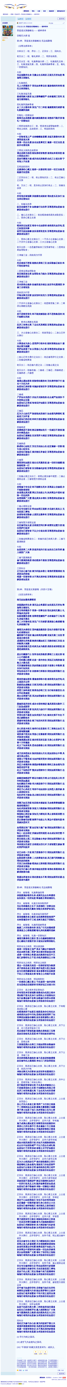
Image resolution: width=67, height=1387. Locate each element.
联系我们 (49, 1377)
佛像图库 (51, 11)
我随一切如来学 (15, 14)
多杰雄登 (5, 23)
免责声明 (42, 1381)
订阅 (59, 1370)
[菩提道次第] (21, 26)
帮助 (33, 11)
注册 (39, 11)
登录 (44, 11)
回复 (20, 1370)
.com (21, 1383)
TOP (62, 1370)
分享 (40, 1353)
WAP (60, 1377)
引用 (26, 1370)
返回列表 (61, 18)
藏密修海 (26, 11)
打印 (51, 23)
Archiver (55, 1377)
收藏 (35, 1353)
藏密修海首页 (61, 11)
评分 (45, 1353)
